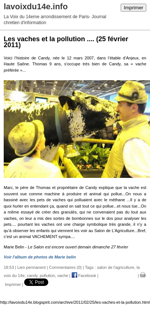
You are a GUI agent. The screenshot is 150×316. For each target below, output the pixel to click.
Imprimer (133, 7)
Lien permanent (31, 267)
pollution (47, 275)
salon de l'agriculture (115, 267)
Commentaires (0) (65, 267)
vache (62, 275)
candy (32, 275)
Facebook (84, 275)
